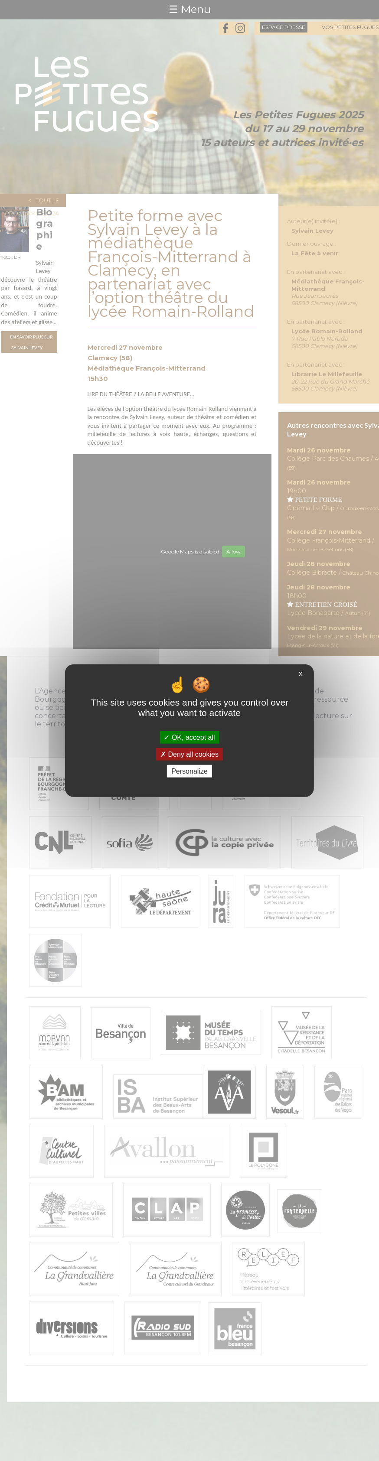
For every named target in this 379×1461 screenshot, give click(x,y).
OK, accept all (189, 737)
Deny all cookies (189, 754)
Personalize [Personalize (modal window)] (189, 771)
